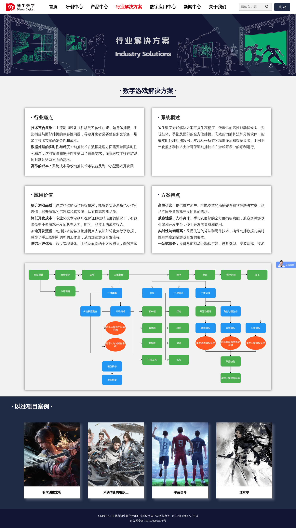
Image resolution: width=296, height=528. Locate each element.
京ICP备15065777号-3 (185, 515)
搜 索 (282, 7)
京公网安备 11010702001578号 (148, 520)
